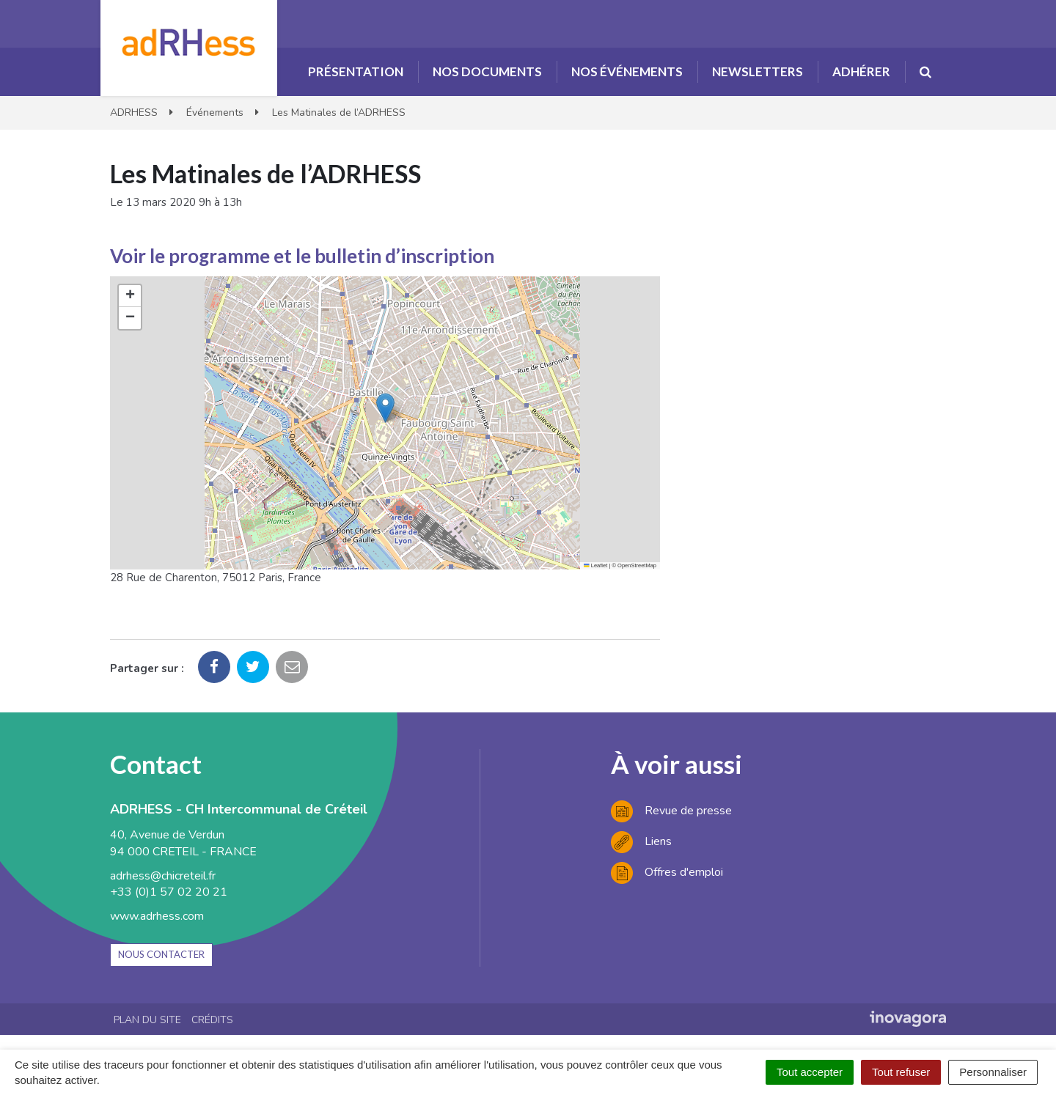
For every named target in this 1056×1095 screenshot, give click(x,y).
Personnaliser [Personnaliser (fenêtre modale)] (993, 1072)
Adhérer (861, 71)
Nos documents (487, 71)
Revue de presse (671, 811)
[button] (385, 408)
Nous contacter (161, 954)
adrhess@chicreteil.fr (163, 876)
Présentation (355, 71)
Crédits (212, 1020)
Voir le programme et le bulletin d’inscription (302, 256)
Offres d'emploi (667, 872)
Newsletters (757, 71)
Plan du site (147, 1020)
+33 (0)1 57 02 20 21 (168, 892)
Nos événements (627, 71)
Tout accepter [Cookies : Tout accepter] (810, 1072)
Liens (641, 841)
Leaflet (595, 565)
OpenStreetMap (636, 565)
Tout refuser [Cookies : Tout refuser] (901, 1072)
